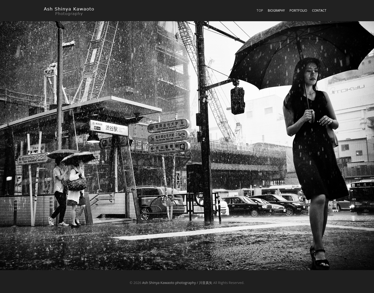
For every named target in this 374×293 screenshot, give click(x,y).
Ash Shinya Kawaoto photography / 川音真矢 (177, 282)
